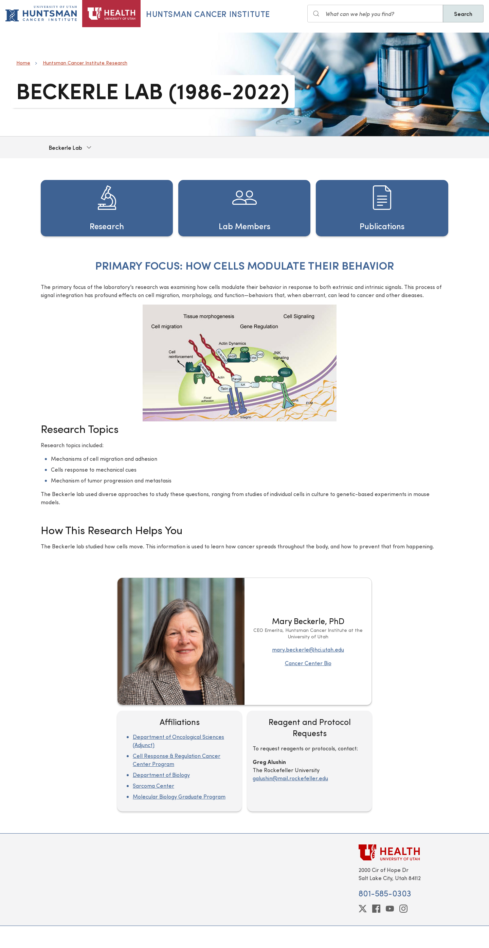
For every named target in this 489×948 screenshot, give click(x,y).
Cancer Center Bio (308, 663)
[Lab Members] (244, 208)
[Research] (107, 208)
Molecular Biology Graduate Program (179, 796)
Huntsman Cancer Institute (208, 13)
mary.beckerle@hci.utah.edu (308, 649)
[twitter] (363, 909)
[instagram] (403, 909)
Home (23, 62)
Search (463, 13)
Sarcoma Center (153, 785)
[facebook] (376, 909)
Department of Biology (161, 774)
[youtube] (390, 909)
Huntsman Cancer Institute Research (85, 62)
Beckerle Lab (65, 147)
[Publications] (382, 208)
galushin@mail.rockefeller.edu (290, 778)
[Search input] (375, 13)
